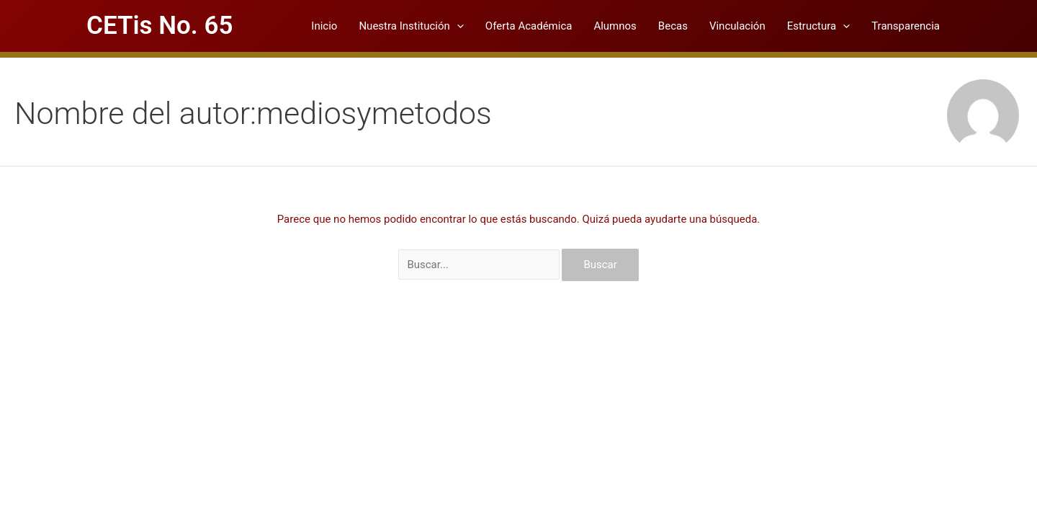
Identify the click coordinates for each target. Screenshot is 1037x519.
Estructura (818, 26)
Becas (673, 25)
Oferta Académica (529, 25)
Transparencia (905, 25)
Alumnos (614, 25)
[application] (457, 26)
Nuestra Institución (411, 26)
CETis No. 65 (159, 25)
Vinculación (737, 25)
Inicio (324, 25)
